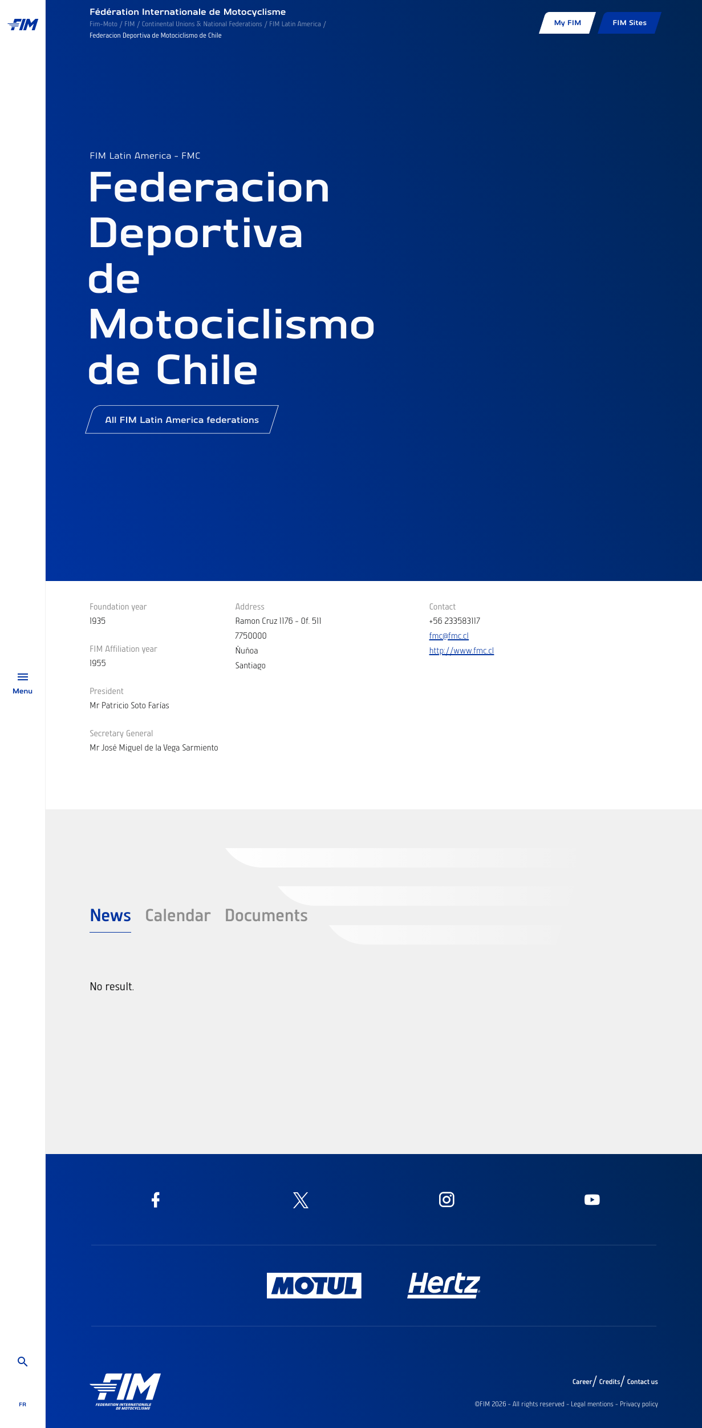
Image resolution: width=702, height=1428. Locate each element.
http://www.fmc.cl (461, 650)
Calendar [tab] (178, 914)
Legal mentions (592, 1404)
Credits (609, 1381)
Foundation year (118, 606)
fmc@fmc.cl (449, 635)
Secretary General (121, 733)
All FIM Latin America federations (182, 424)
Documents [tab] (267, 914)
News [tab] (110, 914)
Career (583, 1381)
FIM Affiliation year (123, 648)
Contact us (643, 1381)
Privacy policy (639, 1404)
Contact (442, 606)
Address (250, 606)
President (107, 690)
